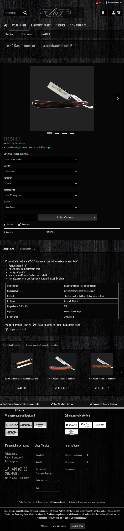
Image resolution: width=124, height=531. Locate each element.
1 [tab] (54, 409)
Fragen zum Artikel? (15, 329)
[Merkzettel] (103, 13)
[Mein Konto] (111, 13)
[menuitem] (16, 13)
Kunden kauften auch (11, 345)
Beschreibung (8, 249)
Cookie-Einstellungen (73, 455)
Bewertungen (28, 248)
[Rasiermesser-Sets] (41, 25)
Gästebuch (40, 455)
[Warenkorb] (119, 13)
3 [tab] (64, 409)
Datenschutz (70, 462)
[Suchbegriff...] (16, 13)
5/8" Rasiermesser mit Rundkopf (62, 379)
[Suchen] (25, 13)
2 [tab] (59, 409)
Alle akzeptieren (59, 526)
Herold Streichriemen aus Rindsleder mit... (22, 379)
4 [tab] (69, 409)
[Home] (5, 25)
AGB (37, 488)
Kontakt (39, 462)
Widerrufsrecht (42, 480)
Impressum (69, 469)
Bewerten (24, 224)
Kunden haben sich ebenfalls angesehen (42, 345)
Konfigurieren (77, 526)
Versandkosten (57, 502)
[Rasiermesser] (19, 25)
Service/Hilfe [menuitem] (112, 2)
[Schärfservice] (78, 25)
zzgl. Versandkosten (18, 143)
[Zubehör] (61, 25)
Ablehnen (44, 526)
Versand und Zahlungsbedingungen (44, 471)
